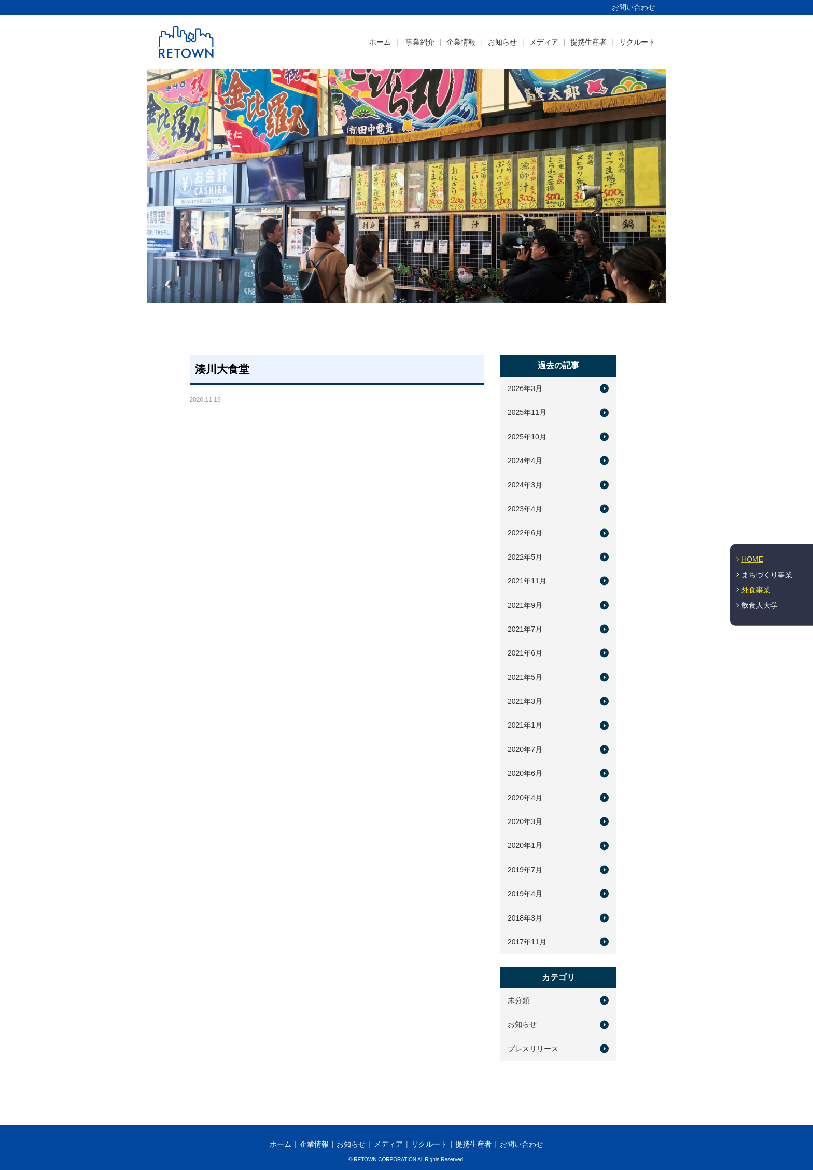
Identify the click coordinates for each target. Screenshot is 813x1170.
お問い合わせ (633, 7)
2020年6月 (525, 773)
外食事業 (755, 590)
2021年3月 (525, 701)
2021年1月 (525, 725)
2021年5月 (525, 677)
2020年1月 (525, 845)
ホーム (380, 42)
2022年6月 (525, 532)
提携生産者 (588, 42)
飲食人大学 (759, 605)
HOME (752, 559)
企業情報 (460, 42)
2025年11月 (527, 412)
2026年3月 (525, 388)
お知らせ (502, 42)
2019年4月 (525, 893)
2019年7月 (525, 870)
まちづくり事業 (766, 574)
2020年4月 (525, 797)
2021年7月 (525, 629)
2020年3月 (525, 821)
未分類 (518, 1000)
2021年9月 (525, 605)
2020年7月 (525, 749)
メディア (543, 42)
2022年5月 (525, 557)
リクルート (637, 42)
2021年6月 (525, 653)
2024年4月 (525, 460)
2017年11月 (527, 942)
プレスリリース (533, 1048)
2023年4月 (525, 509)
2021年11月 (527, 581)
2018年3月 (525, 918)
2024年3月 (525, 485)
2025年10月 (527, 437)
